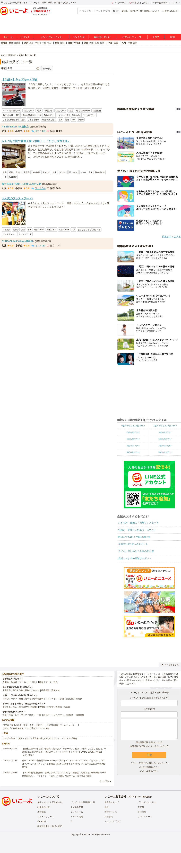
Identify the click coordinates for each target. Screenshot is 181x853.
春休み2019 (39, 230)
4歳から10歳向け (28, 115)
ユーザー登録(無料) (159, 3)
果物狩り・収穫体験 (75, 715)
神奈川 (38, 43)
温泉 (90, 172)
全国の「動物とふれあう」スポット (137, 529)
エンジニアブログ (113, 821)
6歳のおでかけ (133, 445)
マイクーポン (118, 3)
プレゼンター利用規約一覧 (83, 802)
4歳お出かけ (8, 115)
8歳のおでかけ (133, 452)
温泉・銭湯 (8, 715)
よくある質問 (77, 807)
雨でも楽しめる (10, 707)
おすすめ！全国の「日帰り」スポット (138, 522)
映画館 (34, 707)
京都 (97, 43)
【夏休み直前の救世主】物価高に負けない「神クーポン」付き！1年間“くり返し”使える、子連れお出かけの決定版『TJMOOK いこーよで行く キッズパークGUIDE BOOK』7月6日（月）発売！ (64, 751)
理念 (107, 807)
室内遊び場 (24, 707)
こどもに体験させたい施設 (14, 120)
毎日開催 (13, 177)
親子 (54, 172)
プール (48, 682)
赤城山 (18, 172)
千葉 (44, 43)
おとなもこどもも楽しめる (89, 230)
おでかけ (63, 172)
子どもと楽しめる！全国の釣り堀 (136, 551)
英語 (23, 230)
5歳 (40, 115)
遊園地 (6, 682)
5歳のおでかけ (165, 439)
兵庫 (102, 43)
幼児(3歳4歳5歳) (83, 111)
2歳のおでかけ (133, 432)
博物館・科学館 (46, 707)
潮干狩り (47, 715)
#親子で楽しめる (49, 120)
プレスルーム (77, 812)
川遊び (79, 698)
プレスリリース (145, 816)
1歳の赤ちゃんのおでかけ (165, 426)
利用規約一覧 (43, 807)
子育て (155, 37)
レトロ (83, 172)
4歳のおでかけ (133, 439)
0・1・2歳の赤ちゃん (12, 111)
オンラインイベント (51, 37)
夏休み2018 (51, 230)
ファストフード (25, 234)
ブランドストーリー (147, 802)
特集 (172, 37)
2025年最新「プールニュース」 (61, 725)
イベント (25, 37)
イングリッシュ (9, 234)
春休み (125, 11)
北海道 (17, 43)
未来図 (141, 807)
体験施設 (6, 230)
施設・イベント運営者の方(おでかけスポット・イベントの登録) (47, 738)
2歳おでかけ (28, 111)
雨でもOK (73, 172)
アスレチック (51, 698)
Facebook (41, 821)
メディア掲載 (77, 816)
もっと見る (104, 781)
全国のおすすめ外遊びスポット (134, 558)
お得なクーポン (10, 698)
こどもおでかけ (89, 115)
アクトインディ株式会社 (139, 797)
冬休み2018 (64, 230)
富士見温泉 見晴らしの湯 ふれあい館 (21, 184)
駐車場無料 (100, 172)
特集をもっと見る (171, 236)
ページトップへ (170, 665)
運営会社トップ (112, 802)
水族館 (67, 707)
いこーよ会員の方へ (149, 771)
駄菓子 (27, 172)
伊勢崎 (81, 120)
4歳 (17, 115)
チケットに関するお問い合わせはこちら (149, 763)
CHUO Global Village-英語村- (18, 241)
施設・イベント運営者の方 (49, 802)
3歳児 (70, 111)
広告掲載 (41, 812)
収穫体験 (45, 690)
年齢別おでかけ (102, 37)
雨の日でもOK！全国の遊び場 (134, 537)
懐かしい (46, 172)
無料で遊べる (25, 698)
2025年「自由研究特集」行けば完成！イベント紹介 (26, 728)
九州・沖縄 (127, 43)
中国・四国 (113, 43)
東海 (57, 43)
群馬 (60, 120)
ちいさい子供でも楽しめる (68, 115)
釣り (35, 682)
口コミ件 (38, 131)
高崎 (73, 120)
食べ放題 (36, 172)
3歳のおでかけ (165, 432)
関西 (86, 43)
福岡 (135, 43)
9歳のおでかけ (165, 452)
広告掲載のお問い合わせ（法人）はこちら (149, 746)
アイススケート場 (33, 715)
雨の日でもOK (136, 11)
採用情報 (109, 816)
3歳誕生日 (96, 111)
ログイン (175, 3)
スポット (8, 37)
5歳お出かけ (49, 115)
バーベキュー (25, 682)
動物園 (14, 682)
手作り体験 (18, 690)
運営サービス (111, 812)
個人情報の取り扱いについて (149, 742)
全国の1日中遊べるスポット (133, 544)
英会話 (16, 230)
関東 (26, 43)
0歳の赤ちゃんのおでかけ (133, 426)
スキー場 (19, 715)
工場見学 (7, 690)
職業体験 (55, 690)
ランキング (79, 37)
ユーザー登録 (9, 738)
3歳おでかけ (60, 111)
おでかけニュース (131, 37)
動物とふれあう (152, 11)
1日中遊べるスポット (171, 11)
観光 (56, 682)
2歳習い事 (48, 111)
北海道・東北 (7, 43)
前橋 (67, 120)
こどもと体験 (33, 120)
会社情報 (142, 812)
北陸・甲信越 (74, 43)
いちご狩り (59, 715)
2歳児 (39, 111)
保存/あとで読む (138, 3)
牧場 (41, 682)
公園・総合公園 (67, 698)
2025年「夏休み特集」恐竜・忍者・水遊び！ (23, 725)
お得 (4, 177)
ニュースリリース (45, 816)
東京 (31, 43)
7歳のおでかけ (165, 445)
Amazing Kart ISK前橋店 (15, 126)
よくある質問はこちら (149, 767)
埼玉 (49, 43)
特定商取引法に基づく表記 (49, 826)
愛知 (62, 43)
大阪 (91, 43)
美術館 (59, 707)
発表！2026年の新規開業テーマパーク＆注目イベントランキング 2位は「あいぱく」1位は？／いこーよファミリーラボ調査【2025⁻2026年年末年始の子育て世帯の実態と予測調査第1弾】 (63, 763)
